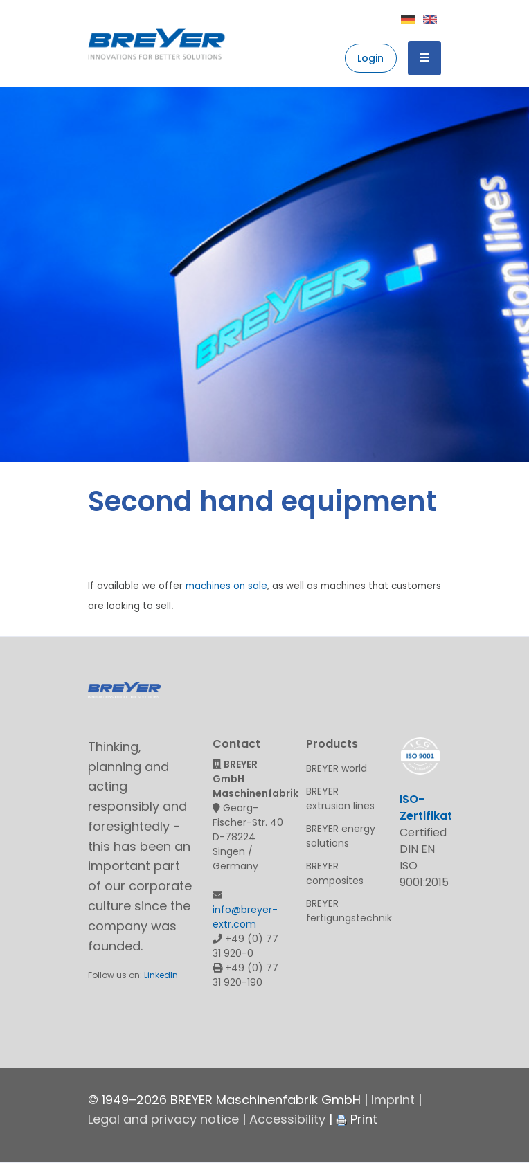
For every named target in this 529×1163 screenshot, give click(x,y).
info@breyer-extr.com (245, 917)
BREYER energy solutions (340, 836)
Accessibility (287, 1119)
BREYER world (336, 768)
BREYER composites (335, 873)
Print (356, 1119)
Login (370, 58)
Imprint (393, 1099)
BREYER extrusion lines (340, 798)
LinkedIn (161, 975)
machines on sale (226, 586)
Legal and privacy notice (163, 1119)
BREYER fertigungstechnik (342, 910)
